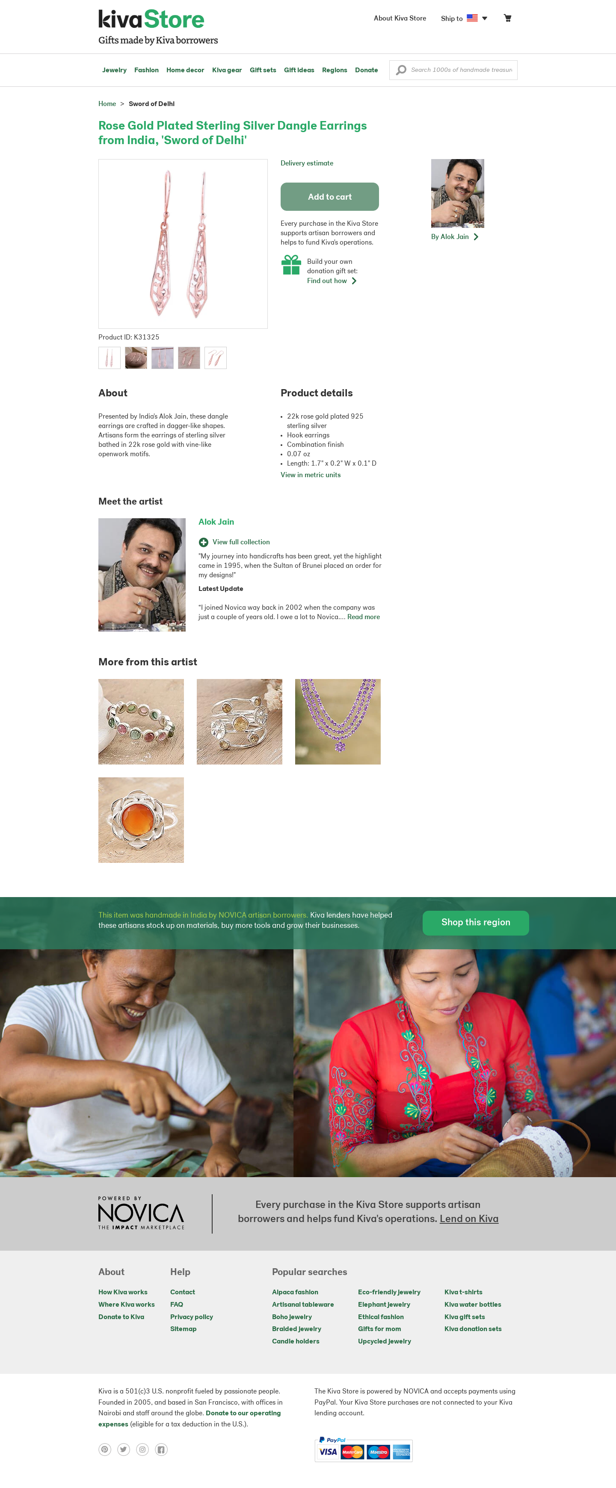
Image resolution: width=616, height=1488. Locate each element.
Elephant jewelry (384, 1305)
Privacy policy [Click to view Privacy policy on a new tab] (191, 1317)
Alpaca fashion (295, 1292)
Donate (366, 70)
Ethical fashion (381, 1317)
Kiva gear (227, 70)
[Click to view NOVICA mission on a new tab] (141, 1213)
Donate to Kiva (121, 1317)
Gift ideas (299, 70)
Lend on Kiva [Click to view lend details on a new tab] (469, 1219)
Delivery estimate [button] (307, 163)
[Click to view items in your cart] (507, 20)
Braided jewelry (296, 1329)
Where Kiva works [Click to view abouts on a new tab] (126, 1305)
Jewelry (114, 70)
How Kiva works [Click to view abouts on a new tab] (123, 1292)
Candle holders (296, 1341)
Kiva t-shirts (463, 1292)
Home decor (185, 70)
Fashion (146, 70)
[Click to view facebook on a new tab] (163, 1449)
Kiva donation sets (473, 1329)
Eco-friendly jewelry (389, 1292)
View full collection (234, 542)
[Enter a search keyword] (453, 70)
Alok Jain (216, 522)
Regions (334, 70)
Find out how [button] (332, 281)
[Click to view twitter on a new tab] (126, 1449)
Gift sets (263, 70)
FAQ (176, 1305)
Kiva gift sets (464, 1317)
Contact (182, 1292)
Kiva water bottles (472, 1305)
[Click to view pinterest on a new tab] (107, 1449)
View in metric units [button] (311, 475)
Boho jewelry (292, 1317)
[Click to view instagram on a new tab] (145, 1449)
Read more (363, 617)
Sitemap (183, 1329)
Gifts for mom (379, 1329)
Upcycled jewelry (384, 1341)
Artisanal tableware (303, 1305)
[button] (401, 72)
